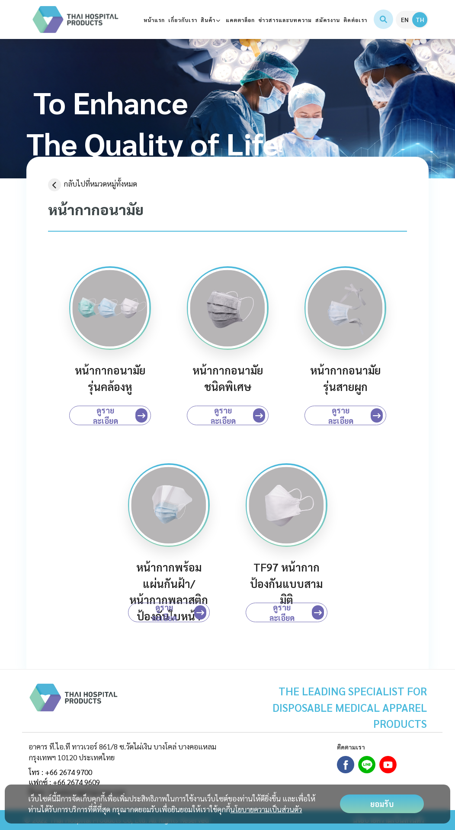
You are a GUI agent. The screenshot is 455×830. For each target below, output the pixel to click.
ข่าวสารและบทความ (285, 19)
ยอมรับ (382, 804)
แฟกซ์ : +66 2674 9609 (64, 782)
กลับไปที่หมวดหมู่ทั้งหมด (92, 183)
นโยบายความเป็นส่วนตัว (266, 809)
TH (420, 19)
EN (405, 19)
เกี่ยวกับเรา (182, 19)
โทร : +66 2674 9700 (60, 772)
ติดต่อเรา (355, 19)
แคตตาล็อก (240, 19)
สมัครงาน (327, 19)
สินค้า (211, 19)
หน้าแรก (154, 19)
